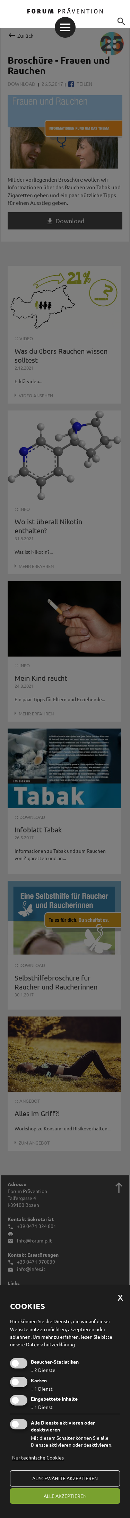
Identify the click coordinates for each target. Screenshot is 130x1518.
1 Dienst (42, 1388)
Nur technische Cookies (38, 1457)
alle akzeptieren (65, 1496)
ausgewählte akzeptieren (65, 1478)
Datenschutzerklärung (50, 1344)
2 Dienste (43, 1370)
